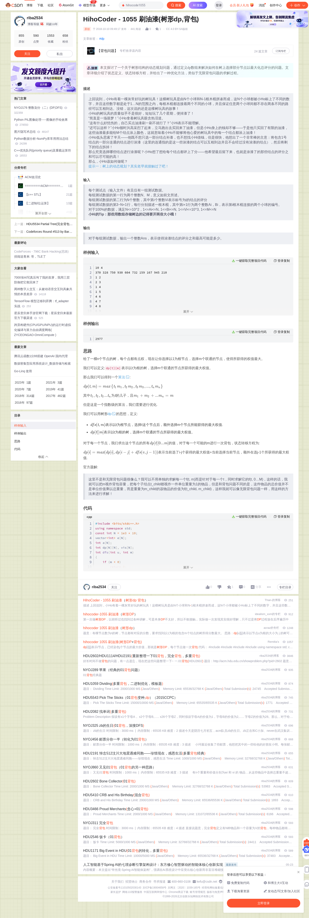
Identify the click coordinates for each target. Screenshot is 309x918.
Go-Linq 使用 (23, 371)
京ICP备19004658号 (154, 887)
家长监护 (115, 892)
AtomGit (66, 5)
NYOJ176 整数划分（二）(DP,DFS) (40, 110)
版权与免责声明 (216, 892)
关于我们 (117, 881)
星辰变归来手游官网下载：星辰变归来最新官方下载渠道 (43, 315)
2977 (99, 339)
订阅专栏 (281, 51)
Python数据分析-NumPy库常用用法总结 (41, 141)
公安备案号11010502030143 (124, 887)
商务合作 (145, 881)
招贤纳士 (131, 881)
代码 (17, 449)
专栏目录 (285, 587)
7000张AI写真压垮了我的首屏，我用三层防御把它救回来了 (42, 280)
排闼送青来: (22, 256)
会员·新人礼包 (242, 5)
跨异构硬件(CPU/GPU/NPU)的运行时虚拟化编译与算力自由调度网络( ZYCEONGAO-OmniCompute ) (42, 330)
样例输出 (20, 433)
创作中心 (276, 5)
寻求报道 (159, 881)
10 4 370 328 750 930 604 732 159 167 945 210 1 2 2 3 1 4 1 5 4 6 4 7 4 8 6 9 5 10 (132, 292)
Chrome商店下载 (178, 892)
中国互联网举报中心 (155, 892)
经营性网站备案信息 (213, 887)
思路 (17, 441)
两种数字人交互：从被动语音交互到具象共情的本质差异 (43, 291)
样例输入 (20, 425)
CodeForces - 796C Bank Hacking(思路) (41, 251)
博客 (30, 5)
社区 (51, 5)
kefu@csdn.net (207, 881)
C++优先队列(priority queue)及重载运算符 (42, 153)
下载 (40, 5)
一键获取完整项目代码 (251, 260)
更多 (104, 5)
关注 (114, 587)
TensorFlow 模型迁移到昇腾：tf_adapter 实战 (41, 303)
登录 (219, 5)
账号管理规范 (197, 892)
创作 (297, 5)
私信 (60, 54)
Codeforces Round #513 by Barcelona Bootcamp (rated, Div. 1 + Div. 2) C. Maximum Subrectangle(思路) (49, 232)
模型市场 (87, 3)
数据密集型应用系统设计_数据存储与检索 (42, 363)
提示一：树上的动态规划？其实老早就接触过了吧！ (128, 166)
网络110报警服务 (132, 892)
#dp (101, 38)
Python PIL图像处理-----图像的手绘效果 (41, 122)
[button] (40, 89)
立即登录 (186, 41)
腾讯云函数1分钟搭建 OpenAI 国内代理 (41, 356)
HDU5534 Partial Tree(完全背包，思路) (49, 224)
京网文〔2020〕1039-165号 (184, 887)
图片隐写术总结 (31, 131)
